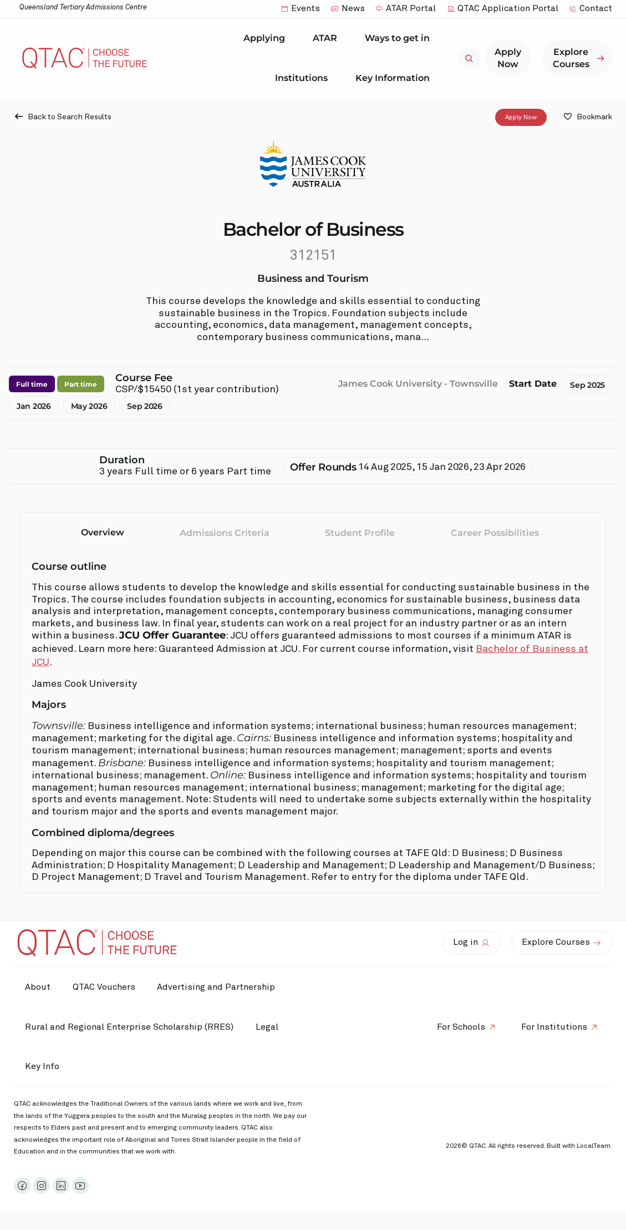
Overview (102, 532)
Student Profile (360, 533)
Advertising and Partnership (216, 987)
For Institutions (554, 1027)
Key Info (45, 1066)
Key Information (395, 77)
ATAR (328, 38)
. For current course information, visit (387, 649)
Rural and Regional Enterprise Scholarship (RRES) (129, 1027)
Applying (267, 38)
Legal (267, 1027)
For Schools (461, 1027)
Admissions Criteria (224, 533)
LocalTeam (593, 1146)
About (37, 987)
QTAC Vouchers (104, 987)
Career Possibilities (495, 533)
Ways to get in (400, 38)
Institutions (304, 77)
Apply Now (521, 117)
